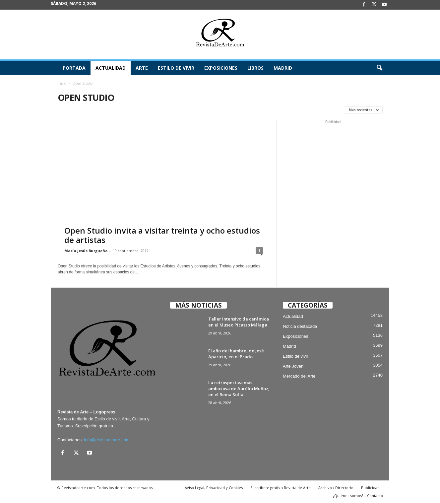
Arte (142, 68)
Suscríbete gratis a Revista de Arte (280, 487)
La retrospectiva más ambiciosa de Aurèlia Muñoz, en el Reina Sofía (239, 388)
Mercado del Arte (299, 376)
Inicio (62, 83)
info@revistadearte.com (106, 439)
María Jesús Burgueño (85, 250)
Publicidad (370, 487)
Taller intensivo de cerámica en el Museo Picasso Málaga (238, 322)
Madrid (283, 68)
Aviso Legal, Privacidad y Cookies (214, 487)
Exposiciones (220, 68)
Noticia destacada (300, 326)
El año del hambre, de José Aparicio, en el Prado (236, 354)
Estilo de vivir (176, 68)
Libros (255, 68)
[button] (379, 68)
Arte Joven (293, 366)
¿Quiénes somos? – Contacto (358, 495)
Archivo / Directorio (335, 487)
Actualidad (110, 68)
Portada (74, 68)
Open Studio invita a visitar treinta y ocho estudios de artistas (162, 235)
